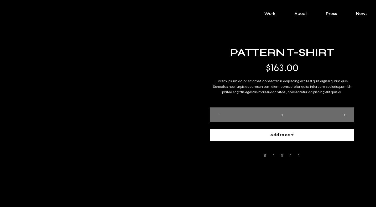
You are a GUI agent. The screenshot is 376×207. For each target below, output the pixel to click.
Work (269, 13)
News (362, 13)
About (300, 13)
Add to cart (282, 135)
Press (331, 13)
